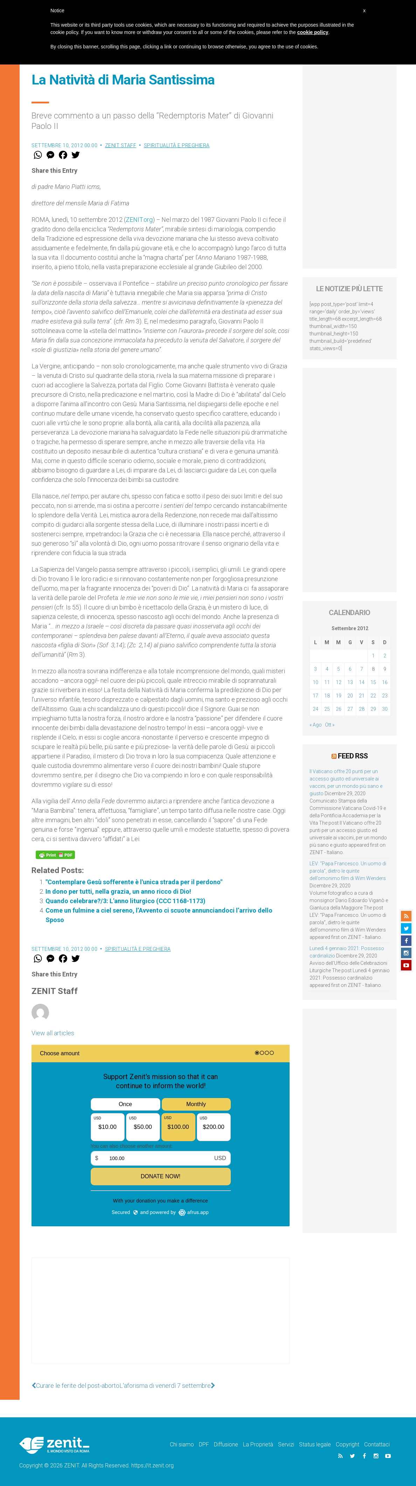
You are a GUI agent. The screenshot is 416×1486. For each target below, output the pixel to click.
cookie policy (312, 32)
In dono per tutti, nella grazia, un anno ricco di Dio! (118, 891)
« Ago (316, 725)
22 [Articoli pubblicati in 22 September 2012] (373, 695)
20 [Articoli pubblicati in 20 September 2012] (350, 695)
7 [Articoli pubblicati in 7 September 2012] (361, 669)
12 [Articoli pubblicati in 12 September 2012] (338, 682)
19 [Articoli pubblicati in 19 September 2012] (338, 695)
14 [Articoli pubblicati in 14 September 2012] (362, 682)
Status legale (315, 1444)
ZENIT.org (139, 219)
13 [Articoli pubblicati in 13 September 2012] (350, 682)
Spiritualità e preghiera (177, 145)
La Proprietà (258, 1444)
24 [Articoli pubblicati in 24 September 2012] (315, 709)
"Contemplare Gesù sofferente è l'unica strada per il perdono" (134, 882)
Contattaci (377, 1444)
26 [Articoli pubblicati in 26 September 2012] (338, 709)
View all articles (53, 1033)
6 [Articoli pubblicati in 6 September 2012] (350, 669)
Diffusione (226, 1444)
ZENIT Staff (121, 145)
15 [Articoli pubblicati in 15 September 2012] (373, 682)
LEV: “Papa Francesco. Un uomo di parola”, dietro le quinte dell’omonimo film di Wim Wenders (348, 871)
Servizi (286, 1444)
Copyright (347, 1444)
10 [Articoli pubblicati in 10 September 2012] (315, 682)
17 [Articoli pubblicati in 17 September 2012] (315, 695)
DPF (204, 1444)
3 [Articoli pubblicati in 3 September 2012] (315, 669)
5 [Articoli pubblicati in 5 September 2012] (338, 669)
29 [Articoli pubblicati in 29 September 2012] (373, 709)
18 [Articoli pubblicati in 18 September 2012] (327, 695)
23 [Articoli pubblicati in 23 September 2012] (385, 695)
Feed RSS (353, 756)
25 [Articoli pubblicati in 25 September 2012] (327, 709)
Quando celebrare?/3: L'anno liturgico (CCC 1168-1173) (126, 901)
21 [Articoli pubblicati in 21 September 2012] (362, 695)
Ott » (329, 725)
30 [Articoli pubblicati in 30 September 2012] (385, 709)
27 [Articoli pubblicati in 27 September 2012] (350, 709)
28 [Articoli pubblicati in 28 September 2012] (362, 709)
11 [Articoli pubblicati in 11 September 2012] (327, 682)
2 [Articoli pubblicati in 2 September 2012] (384, 656)
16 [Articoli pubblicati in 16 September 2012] (385, 682)
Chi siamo (182, 1444)
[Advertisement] (160, 1317)
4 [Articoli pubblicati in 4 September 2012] (327, 669)
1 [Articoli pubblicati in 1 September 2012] (373, 656)
